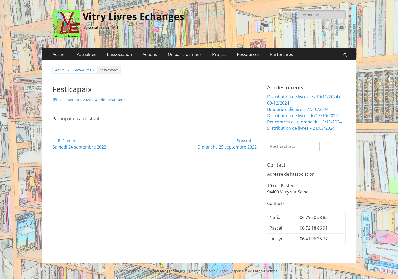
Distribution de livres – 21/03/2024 (301, 128)
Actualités (86, 54)
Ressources (248, 54)
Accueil (59, 54)
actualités (84, 70)
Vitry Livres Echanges (133, 16)
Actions (150, 54)
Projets (219, 54)
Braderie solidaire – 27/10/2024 (297, 109)
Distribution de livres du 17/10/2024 (302, 115)
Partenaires (281, 54)
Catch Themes (265, 271)
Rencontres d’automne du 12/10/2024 (304, 122)
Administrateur (111, 99)
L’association (119, 54)
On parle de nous (185, 54)
